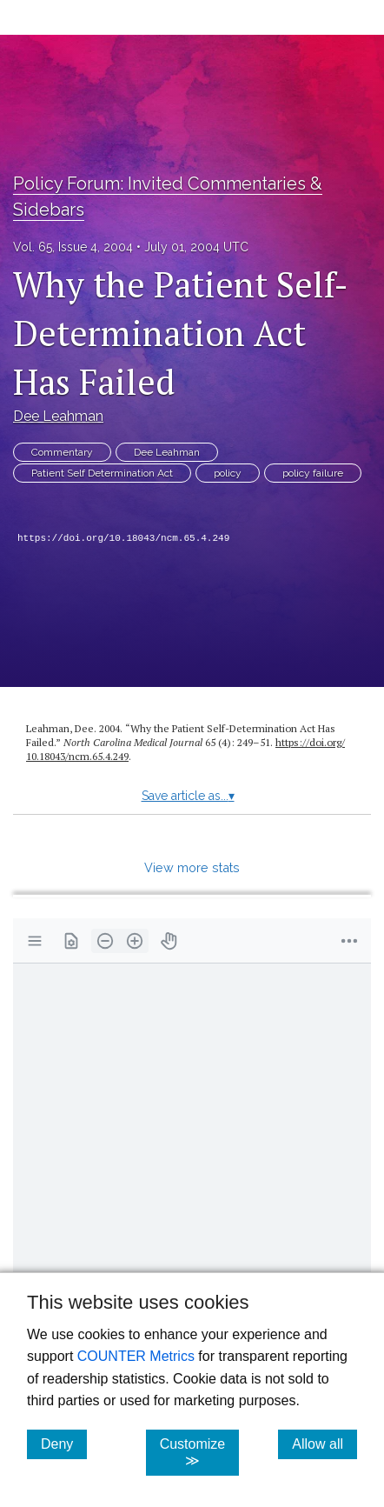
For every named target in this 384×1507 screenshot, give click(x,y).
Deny (64, 1443)
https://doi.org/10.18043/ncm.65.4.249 (123, 538)
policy (228, 473)
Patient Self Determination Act (102, 473)
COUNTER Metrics (136, 1356)
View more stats (192, 867)
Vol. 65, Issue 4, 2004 (73, 247)
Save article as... (188, 796)
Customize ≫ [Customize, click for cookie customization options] (200, 1452)
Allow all (324, 1443)
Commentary (62, 452)
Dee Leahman (58, 416)
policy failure (312, 473)
